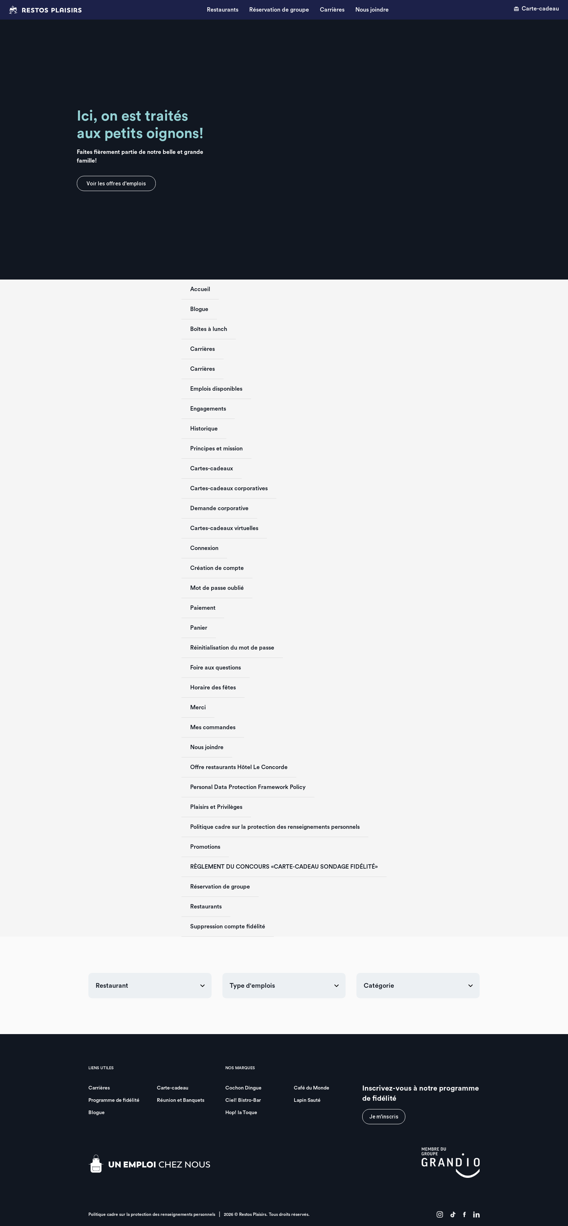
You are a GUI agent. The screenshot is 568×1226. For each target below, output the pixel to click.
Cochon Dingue (243, 1088)
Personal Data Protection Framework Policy (248, 787)
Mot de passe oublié (217, 588)
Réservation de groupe (279, 10)
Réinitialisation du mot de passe (232, 648)
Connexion (204, 548)
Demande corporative (219, 508)
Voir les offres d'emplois (116, 183)
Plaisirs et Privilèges (216, 807)
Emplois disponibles (216, 389)
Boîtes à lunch (208, 329)
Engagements (208, 409)
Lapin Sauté (307, 1100)
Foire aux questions (215, 668)
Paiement (203, 608)
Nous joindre (372, 10)
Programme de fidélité (113, 1100)
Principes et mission (216, 449)
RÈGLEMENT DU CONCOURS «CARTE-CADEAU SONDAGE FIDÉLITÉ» (284, 867)
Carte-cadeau (536, 9)
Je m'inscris (383, 1117)
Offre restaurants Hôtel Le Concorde (239, 767)
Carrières (332, 10)
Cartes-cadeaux (211, 468)
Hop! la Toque (241, 1112)
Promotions (205, 847)
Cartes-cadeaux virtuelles (224, 528)
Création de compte (217, 568)
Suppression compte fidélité (227, 926)
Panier (198, 628)
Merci (198, 707)
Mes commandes (212, 727)
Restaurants (222, 10)
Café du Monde (311, 1088)
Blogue (199, 309)
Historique (204, 429)
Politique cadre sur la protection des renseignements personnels (275, 827)
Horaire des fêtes (213, 687)
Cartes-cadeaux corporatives (229, 488)
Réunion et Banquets (180, 1100)
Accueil (200, 289)
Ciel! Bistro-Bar (243, 1100)
